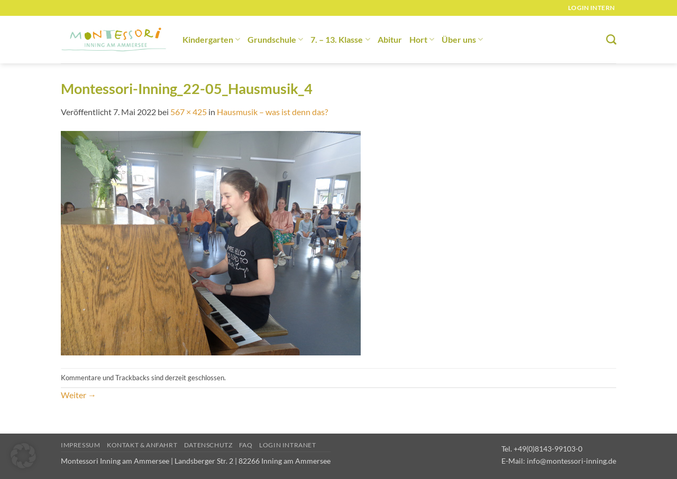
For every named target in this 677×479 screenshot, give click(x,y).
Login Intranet (287, 445)
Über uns (462, 39)
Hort (421, 39)
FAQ (246, 445)
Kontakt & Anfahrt (142, 445)
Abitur (390, 39)
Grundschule (275, 39)
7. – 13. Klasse (340, 39)
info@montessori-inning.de (571, 460)
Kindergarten (211, 39)
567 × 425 (188, 112)
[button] (23, 456)
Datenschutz (208, 445)
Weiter (78, 395)
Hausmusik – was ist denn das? (272, 112)
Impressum (80, 445)
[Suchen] (611, 39)
